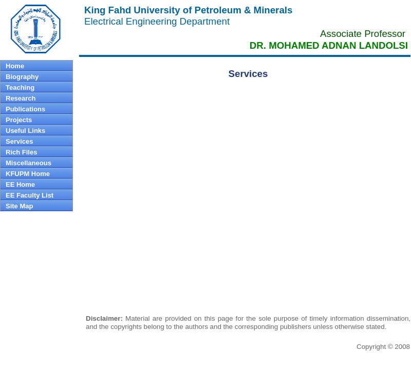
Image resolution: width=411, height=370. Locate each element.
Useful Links (25, 130)
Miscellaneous (28, 163)
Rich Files (21, 152)
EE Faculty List (29, 195)
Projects (19, 120)
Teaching (20, 87)
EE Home (20, 184)
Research (21, 98)
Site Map (19, 206)
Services (19, 141)
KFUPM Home (28, 174)
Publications (25, 109)
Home (15, 66)
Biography (22, 77)
